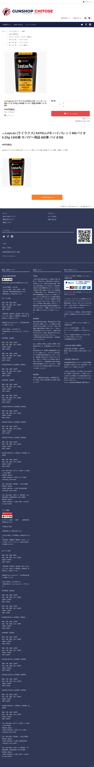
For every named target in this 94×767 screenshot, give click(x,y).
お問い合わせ (18, 24)
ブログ (4, 242)
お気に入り (9, 115)
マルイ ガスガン (23, 39)
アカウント (88, 2)
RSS (3, 245)
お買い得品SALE (13, 34)
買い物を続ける (86, 206)
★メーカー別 (12, 39)
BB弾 (23, 31)
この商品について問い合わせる (69, 206)
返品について (86, 118)
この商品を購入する (47, 197)
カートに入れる (70, 113)
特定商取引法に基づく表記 (82, 121)
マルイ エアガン (23, 42)
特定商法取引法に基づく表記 (11, 249)
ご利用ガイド (6, 24)
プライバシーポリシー (9, 251)
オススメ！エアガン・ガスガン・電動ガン (20, 37)
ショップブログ (30, 24)
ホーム (4, 31)
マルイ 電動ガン (23, 45)
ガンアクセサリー (14, 31)
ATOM (8, 245)
